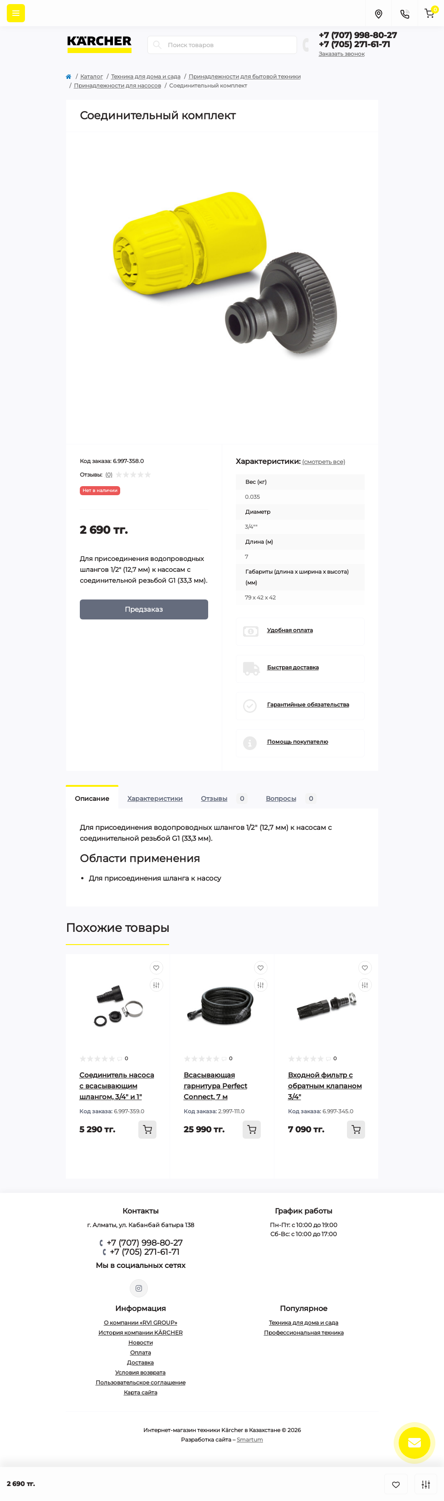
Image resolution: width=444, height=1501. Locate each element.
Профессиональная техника (304, 1332)
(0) (108, 475)
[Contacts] (404, 13)
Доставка (140, 1362)
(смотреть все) (323, 461)
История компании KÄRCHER (140, 1332)
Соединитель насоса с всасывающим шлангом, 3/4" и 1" (116, 1086)
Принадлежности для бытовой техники (245, 76)
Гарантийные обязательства (308, 704)
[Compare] (156, 985)
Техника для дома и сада (146, 76)
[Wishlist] (156, 968)
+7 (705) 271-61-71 (354, 44)
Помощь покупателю (297, 741)
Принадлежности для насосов (117, 85)
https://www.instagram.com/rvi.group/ (139, 1288)
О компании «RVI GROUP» (140, 1322)
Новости (140, 1342)
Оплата (140, 1352)
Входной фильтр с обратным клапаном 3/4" (325, 1086)
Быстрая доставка (293, 667)
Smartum (250, 1439)
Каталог (91, 76)
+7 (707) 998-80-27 (358, 35)
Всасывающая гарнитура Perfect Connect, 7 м (215, 1086)
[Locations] (378, 13)
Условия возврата (140, 1372)
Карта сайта (140, 1392)
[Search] (157, 45)
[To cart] (147, 1130)
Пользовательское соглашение (140, 1382)
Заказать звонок (342, 53)
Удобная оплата (290, 630)
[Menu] (16, 13)
